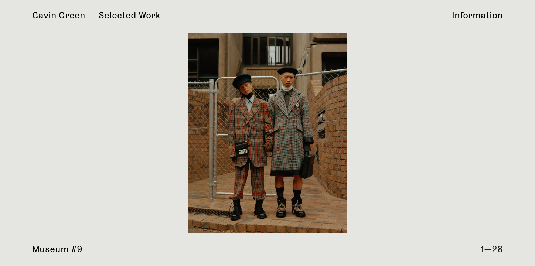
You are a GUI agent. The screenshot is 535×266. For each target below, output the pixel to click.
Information (477, 15)
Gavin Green (58, 15)
